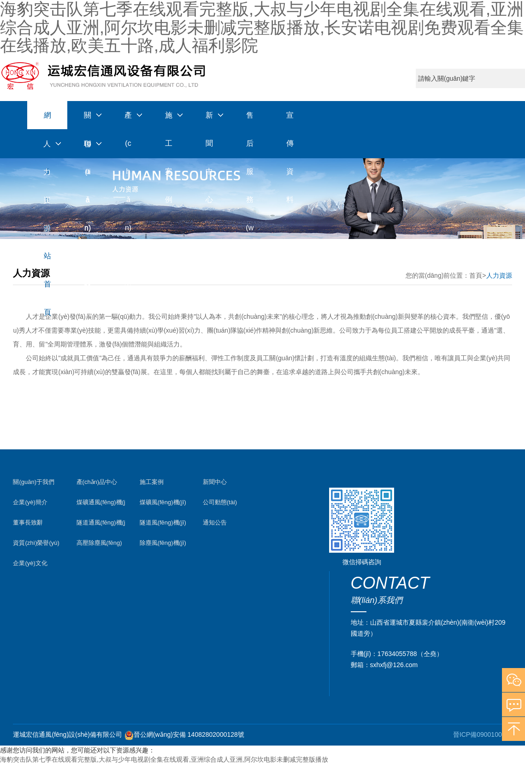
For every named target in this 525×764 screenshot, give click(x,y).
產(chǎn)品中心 (128, 120)
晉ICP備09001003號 (482, 734)
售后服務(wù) (250, 120)
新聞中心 (209, 120)
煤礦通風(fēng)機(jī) (101, 504)
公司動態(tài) (220, 502)
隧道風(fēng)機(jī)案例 (163, 525)
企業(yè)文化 (30, 563)
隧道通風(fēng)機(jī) (101, 525)
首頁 (475, 275)
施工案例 (168, 120)
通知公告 (215, 522)
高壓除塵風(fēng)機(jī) (99, 545)
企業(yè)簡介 (30, 502)
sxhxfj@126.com (394, 664)
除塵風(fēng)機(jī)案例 (163, 545)
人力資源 (47, 149)
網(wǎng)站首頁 (47, 120)
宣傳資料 (290, 120)
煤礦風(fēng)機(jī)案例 (163, 504)
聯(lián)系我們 (87, 149)
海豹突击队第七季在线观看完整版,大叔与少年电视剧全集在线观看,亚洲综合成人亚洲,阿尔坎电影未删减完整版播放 (164, 759)
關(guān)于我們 (87, 120)
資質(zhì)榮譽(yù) (36, 542)
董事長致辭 (28, 522)
